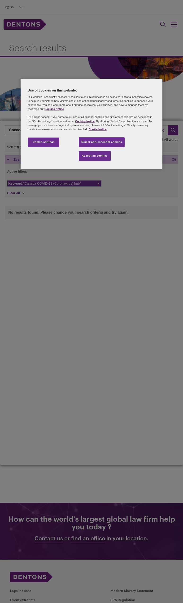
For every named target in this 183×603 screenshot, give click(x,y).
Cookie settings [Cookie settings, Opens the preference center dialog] (44, 142)
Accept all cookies (95, 155)
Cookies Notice (54, 109)
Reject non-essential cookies (101, 142)
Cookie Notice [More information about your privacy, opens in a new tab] (98, 129)
